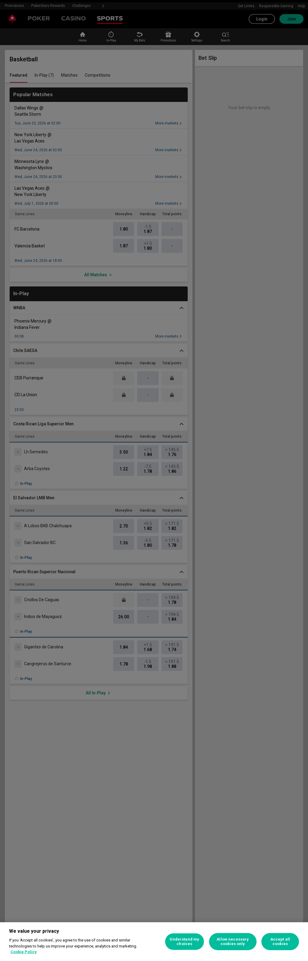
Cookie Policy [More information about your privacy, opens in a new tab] (24, 952)
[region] (154, 941)
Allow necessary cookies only (233, 941)
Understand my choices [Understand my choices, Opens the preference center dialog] (184, 941)
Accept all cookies (280, 941)
